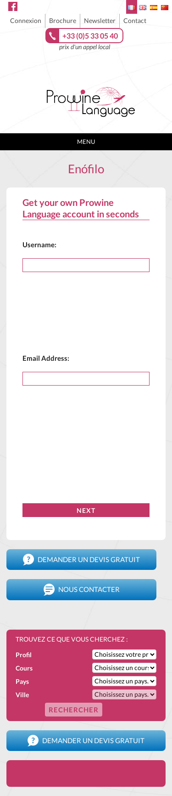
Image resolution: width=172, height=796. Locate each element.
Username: (39, 244)
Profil (24, 655)
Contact (134, 20)
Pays (22, 681)
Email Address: (45, 358)
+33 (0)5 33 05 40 (90, 35)
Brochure (62, 20)
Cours (24, 668)
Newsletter (100, 20)
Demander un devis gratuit (81, 560)
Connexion (25, 20)
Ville (22, 695)
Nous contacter (82, 590)
